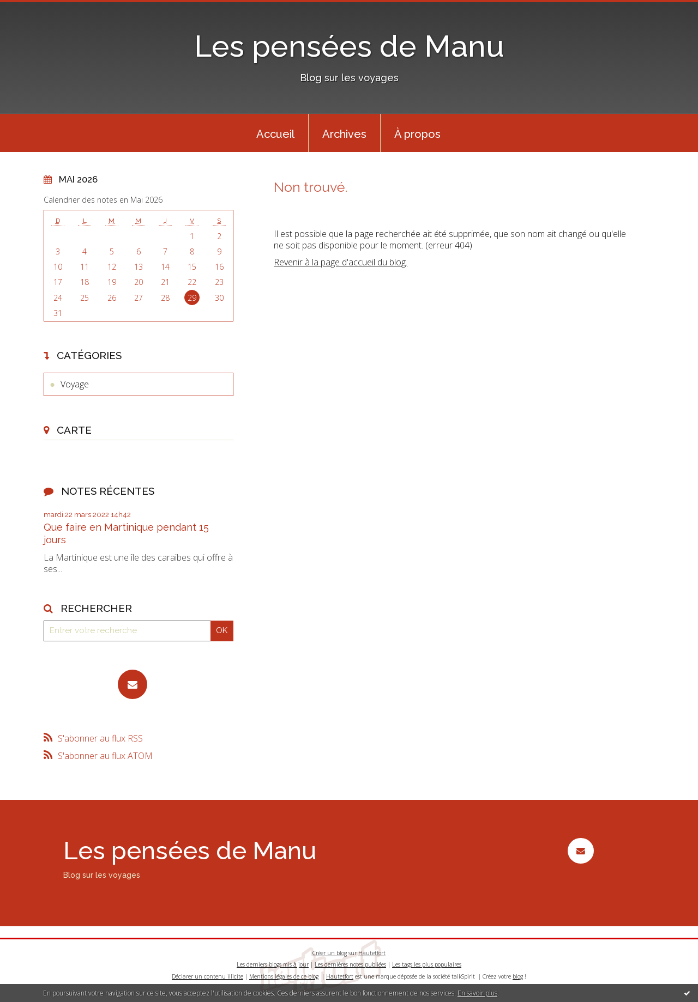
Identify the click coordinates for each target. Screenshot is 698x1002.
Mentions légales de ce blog (283, 976)
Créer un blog (329, 953)
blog (518, 976)
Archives (344, 134)
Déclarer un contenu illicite (207, 976)
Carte (74, 430)
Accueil (275, 134)
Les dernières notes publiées (350, 964)
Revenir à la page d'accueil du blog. (340, 262)
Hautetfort (372, 953)
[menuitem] (275, 133)
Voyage (75, 384)
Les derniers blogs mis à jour (273, 964)
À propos (417, 134)
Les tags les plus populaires (426, 964)
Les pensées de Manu (349, 46)
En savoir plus (477, 993)
